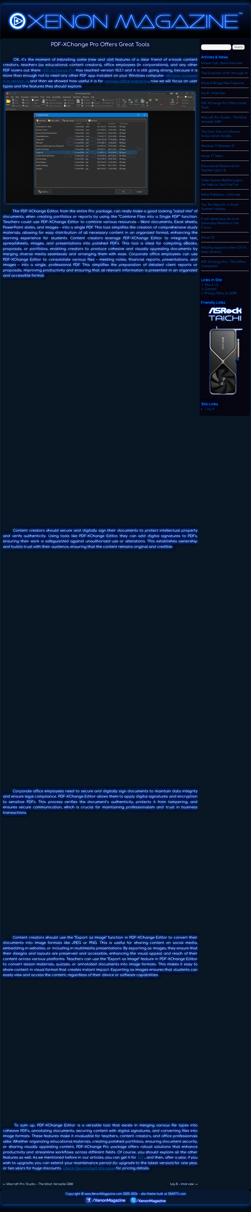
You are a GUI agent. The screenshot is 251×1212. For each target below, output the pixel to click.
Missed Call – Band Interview (221, 63)
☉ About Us (209, 284)
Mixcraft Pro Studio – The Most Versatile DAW (38, 1184)
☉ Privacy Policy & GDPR (218, 293)
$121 (141, 1158)
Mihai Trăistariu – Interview (220, 194)
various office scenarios (126, 81)
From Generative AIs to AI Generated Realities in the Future (220, 223)
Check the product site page (89, 1168)
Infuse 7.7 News (212, 156)
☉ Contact (209, 289)
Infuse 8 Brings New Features (222, 83)
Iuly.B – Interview (184, 1184)
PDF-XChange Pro (58, 70)
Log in (209, 409)
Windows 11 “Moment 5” (218, 146)
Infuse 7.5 (207, 237)
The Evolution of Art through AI (224, 73)
